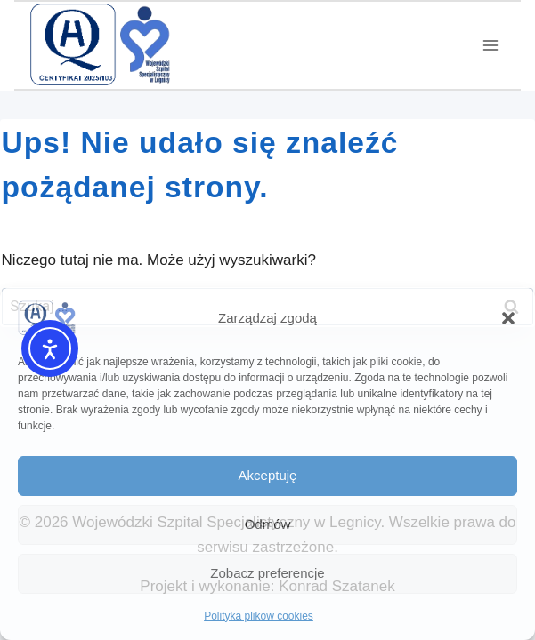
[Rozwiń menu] (490, 46)
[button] (508, 318)
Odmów (268, 524)
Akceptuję (268, 475)
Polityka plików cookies (258, 616)
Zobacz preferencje (267, 572)
